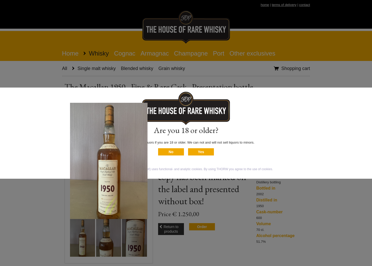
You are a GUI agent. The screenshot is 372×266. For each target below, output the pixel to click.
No (171, 152)
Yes (201, 152)
